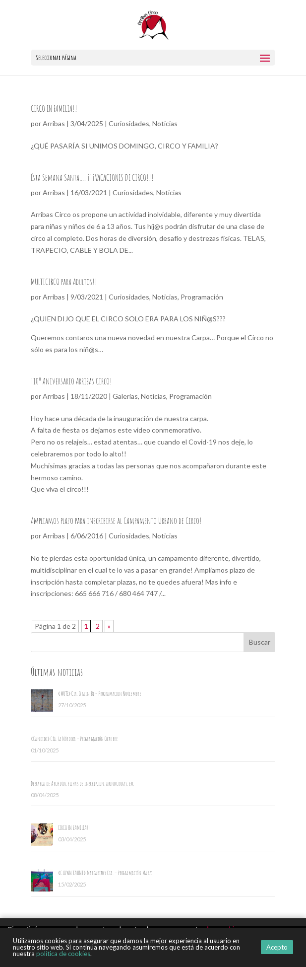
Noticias (165, 123)
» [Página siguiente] (109, 626)
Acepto (277, 947)
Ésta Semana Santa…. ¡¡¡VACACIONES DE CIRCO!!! (92, 177)
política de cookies (63, 954)
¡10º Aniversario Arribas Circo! (71, 380)
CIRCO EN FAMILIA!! (54, 108)
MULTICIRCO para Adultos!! (64, 281)
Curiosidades (129, 123)
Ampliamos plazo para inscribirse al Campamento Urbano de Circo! (116, 520)
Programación (202, 297)
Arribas (54, 123)
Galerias (125, 396)
